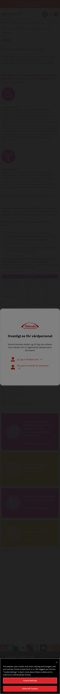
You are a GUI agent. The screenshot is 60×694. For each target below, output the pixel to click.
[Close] (56, 665)
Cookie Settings (30, 683)
